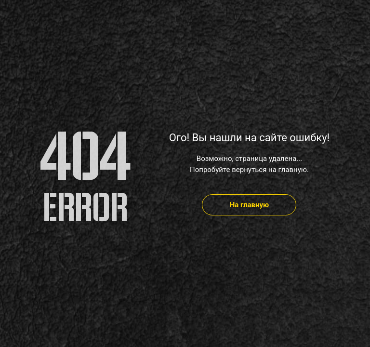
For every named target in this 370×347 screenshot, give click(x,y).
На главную (249, 204)
